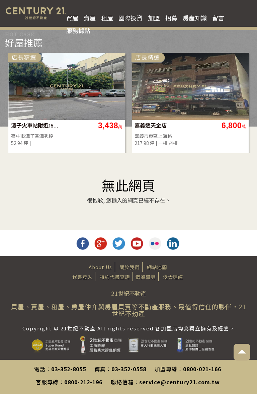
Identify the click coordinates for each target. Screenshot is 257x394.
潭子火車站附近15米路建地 (35, 125)
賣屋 (90, 17)
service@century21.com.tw (179, 382)
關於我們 (129, 266)
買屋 (72, 17)
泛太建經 (173, 276)
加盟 (154, 17)
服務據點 (78, 30)
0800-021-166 (202, 369)
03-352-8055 (68, 369)
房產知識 (195, 17)
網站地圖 (157, 266)
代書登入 (82, 276)
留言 (218, 17)
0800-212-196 (83, 382)
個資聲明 (146, 276)
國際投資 (130, 17)
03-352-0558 (128, 369)
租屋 (107, 17)
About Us (100, 266)
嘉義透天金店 (151, 125)
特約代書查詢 (115, 276)
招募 (171, 17)
